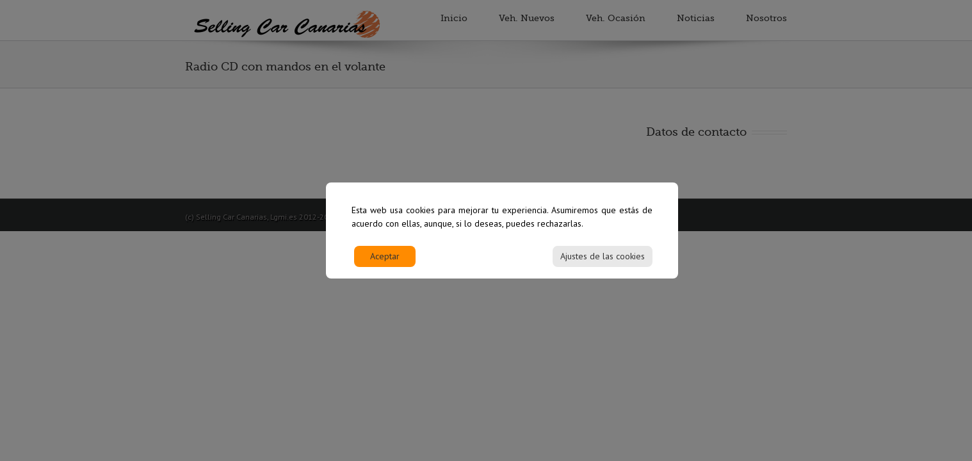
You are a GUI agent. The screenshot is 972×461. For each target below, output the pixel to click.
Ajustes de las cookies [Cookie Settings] (602, 262)
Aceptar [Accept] (385, 262)
